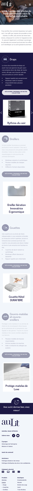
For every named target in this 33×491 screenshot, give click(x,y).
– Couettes (5, 487)
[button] (16, 92)
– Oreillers (5, 490)
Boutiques (20, 478)
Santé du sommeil (7, 452)
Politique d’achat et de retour (11, 461)
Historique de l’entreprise (9, 444)
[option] (16, 112)
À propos (4, 442)
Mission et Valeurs (7, 446)
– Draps (4, 485)
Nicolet (19, 483)
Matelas (4, 480)
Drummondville (21, 480)
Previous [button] (1, 113)
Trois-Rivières (21, 490)
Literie (4, 483)
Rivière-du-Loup (22, 485)
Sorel (19, 487)
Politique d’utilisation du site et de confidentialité (16, 463)
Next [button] (32, 113)
